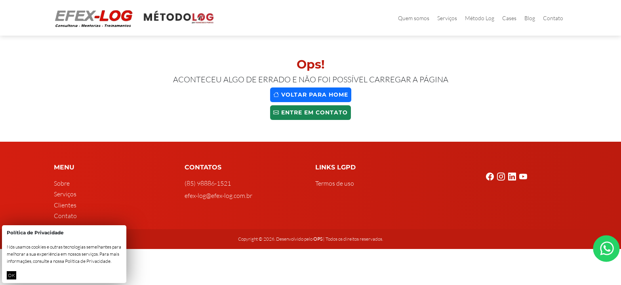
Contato (553, 18)
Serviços (447, 18)
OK (11, 275)
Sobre (62, 183)
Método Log (479, 18)
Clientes (65, 205)
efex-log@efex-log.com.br (218, 196)
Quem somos (413, 18)
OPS (317, 239)
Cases (509, 18)
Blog (529, 18)
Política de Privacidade (87, 261)
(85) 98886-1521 (208, 183)
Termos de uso (334, 183)
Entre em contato (310, 112)
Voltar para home (310, 94)
